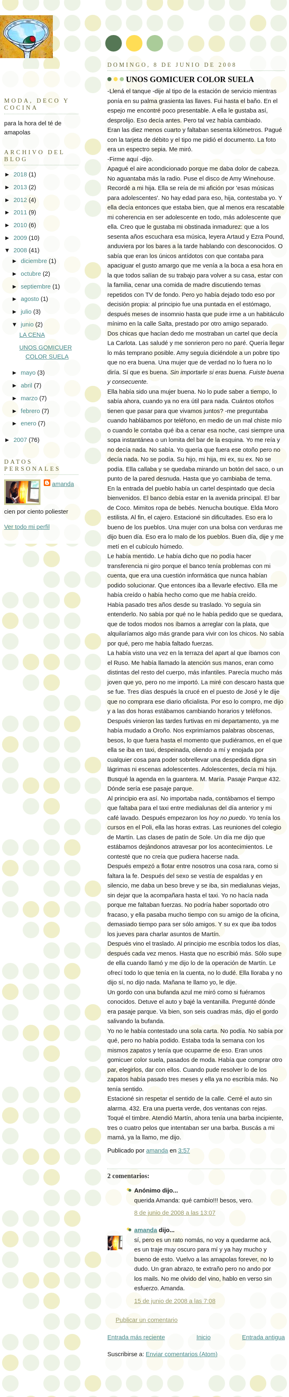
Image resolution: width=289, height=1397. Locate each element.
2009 (21, 238)
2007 (21, 440)
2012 (21, 200)
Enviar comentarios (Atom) (182, 1354)
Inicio (204, 1337)
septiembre (36, 286)
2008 (21, 250)
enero (29, 423)
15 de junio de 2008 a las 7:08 (175, 1301)
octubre (32, 273)
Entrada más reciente (136, 1337)
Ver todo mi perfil (27, 527)
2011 (21, 212)
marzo (30, 398)
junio (28, 324)
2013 (21, 187)
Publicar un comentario (147, 1320)
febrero (31, 411)
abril (27, 385)
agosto (30, 299)
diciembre (35, 261)
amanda (145, 1230)
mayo (29, 372)
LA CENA (32, 334)
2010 (21, 225)
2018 (21, 174)
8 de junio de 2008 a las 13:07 (175, 1212)
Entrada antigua (263, 1337)
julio (27, 311)
